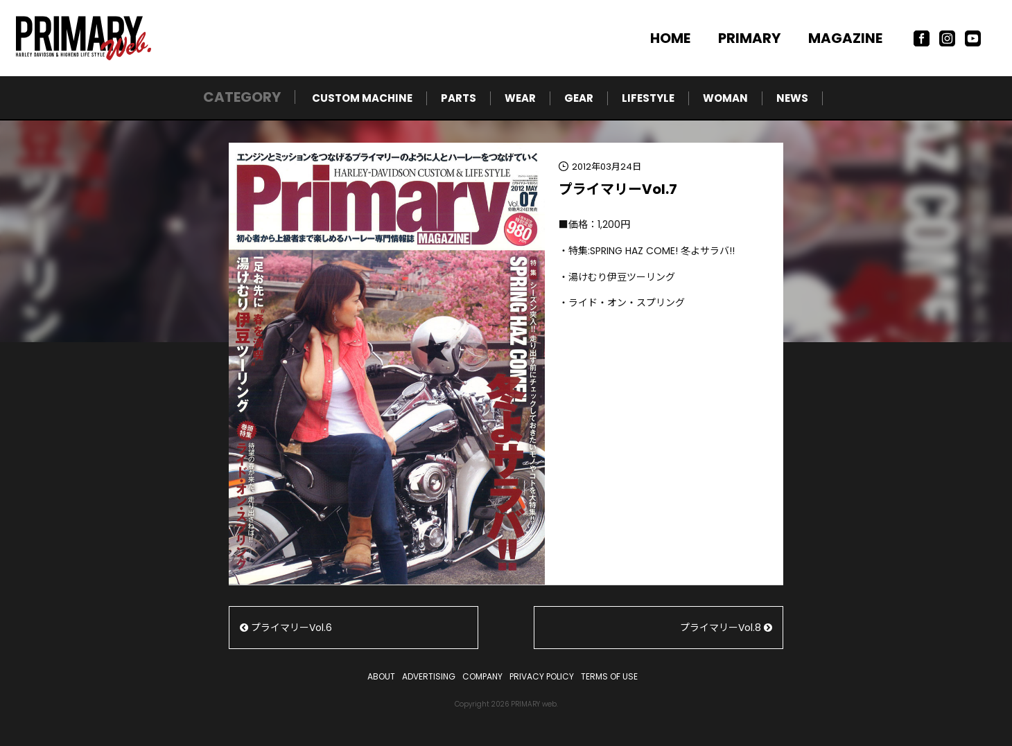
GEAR (578, 98)
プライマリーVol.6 (286, 627)
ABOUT (381, 676)
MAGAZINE (845, 38)
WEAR (520, 98)
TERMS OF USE (609, 676)
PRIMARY (749, 38)
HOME (670, 38)
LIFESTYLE (648, 98)
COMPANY (482, 676)
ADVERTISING (428, 676)
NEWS (792, 98)
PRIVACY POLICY (541, 676)
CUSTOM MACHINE (362, 98)
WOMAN (725, 98)
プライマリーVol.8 (726, 627)
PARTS (458, 98)
